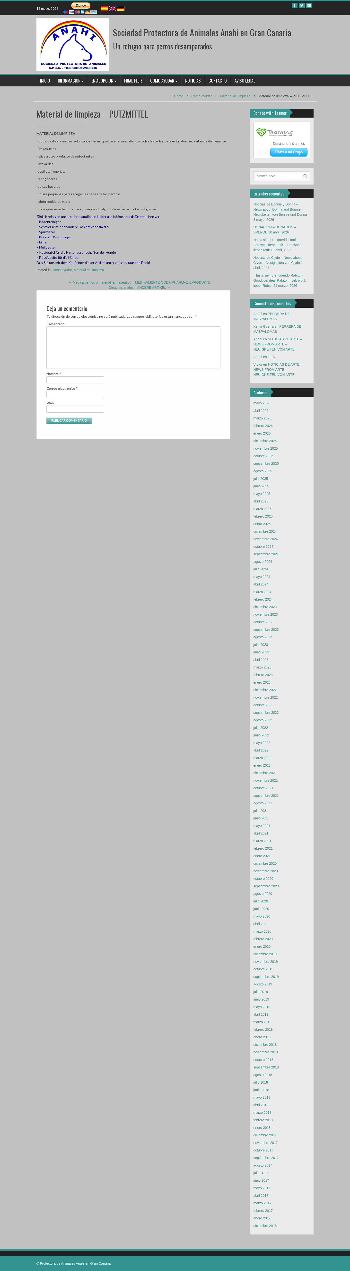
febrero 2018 (263, 1120)
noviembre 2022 (266, 697)
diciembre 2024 (265, 531)
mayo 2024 (262, 577)
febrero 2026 (263, 426)
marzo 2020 (262, 931)
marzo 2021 (262, 841)
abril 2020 (261, 924)
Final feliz (133, 80)
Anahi (53, 126)
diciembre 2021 (265, 773)
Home (178, 96)
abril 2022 (261, 750)
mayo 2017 (262, 1188)
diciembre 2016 (265, 1226)
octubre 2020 (263, 879)
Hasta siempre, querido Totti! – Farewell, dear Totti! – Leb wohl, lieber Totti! (277, 245)
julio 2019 (261, 992)
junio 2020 (261, 909)
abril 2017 (261, 1195)
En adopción (102, 80)
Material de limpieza (235, 96)
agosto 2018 (263, 1075)
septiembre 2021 (266, 796)
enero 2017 (262, 1218)
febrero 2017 (263, 1211)
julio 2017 (261, 1173)
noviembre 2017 (266, 1143)
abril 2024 (261, 584)
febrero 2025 (263, 516)
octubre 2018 (263, 1060)
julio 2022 (261, 728)
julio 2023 (261, 645)
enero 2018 (262, 1128)
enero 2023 (262, 682)
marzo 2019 (262, 1022)
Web (50, 403)
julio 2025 (261, 479)
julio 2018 (261, 1082)
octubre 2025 (263, 456)
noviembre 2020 (266, 871)
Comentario (55, 324)
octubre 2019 (263, 969)
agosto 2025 (263, 471)
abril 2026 (261, 411)
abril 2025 (261, 501)
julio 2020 (261, 901)
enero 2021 (262, 856)
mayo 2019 (262, 1007)
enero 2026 (262, 433)
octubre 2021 (263, 788)
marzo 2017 (262, 1203)
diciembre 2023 (265, 607)
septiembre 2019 (266, 977)
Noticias (193, 80)
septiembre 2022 (266, 712)
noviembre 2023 (266, 614)
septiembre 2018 (266, 1067)
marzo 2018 (262, 1112)
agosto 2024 (263, 562)
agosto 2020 (263, 894)
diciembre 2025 (265, 441)
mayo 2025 (262, 494)
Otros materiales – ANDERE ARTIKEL (139, 287)
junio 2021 (261, 818)
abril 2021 (261, 833)
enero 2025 (262, 524)
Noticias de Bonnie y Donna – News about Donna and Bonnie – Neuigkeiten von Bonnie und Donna (280, 209)
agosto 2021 (263, 803)
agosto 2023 (263, 637)
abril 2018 (261, 1105)
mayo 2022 (262, 743)
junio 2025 (261, 486)
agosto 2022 (263, 720)
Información (69, 80)
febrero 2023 (263, 675)
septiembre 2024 (266, 554)
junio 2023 (261, 652)
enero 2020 (262, 946)
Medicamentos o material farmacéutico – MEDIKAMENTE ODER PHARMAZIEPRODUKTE (139, 282)
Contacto (218, 80)
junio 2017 (261, 1180)
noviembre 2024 (266, 539)
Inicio (45, 80)
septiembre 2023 (266, 629)
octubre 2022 (263, 705)
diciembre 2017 (265, 1135)
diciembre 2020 (265, 863)
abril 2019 (261, 1014)
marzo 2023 (262, 667)
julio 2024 (261, 569)
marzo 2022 (262, 758)
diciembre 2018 (265, 1045)
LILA (271, 357)
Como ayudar (162, 80)
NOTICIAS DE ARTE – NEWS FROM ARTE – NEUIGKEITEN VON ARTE (278, 344)
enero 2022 (262, 765)
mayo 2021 (262, 826)
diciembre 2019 (265, 954)
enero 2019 (262, 1037)
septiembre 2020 (266, 886)
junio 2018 (261, 1090)
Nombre (53, 374)
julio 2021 (261, 811)
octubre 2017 (263, 1150)
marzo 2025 (262, 509)
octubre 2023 (263, 622)
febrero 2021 (263, 848)
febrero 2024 (263, 599)
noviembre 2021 (266, 780)
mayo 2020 (262, 916)
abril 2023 (261, 660)
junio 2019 (261, 999)
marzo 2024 (262, 592)
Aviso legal (245, 80)
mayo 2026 (262, 403)
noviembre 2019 (266, 962)
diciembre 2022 (265, 690)
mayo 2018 (262, 1097)
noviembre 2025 (266, 448)
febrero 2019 (263, 1029)
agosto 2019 (263, 984)
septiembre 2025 (266, 463)
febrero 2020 (263, 939)
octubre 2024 (263, 546)
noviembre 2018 (266, 1052)
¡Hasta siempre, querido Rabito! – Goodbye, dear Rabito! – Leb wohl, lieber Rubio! (280, 280)
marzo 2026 (262, 418)
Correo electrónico (62, 388)
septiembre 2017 (266, 1158)
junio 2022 (261, 735)
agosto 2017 (263, 1165)
